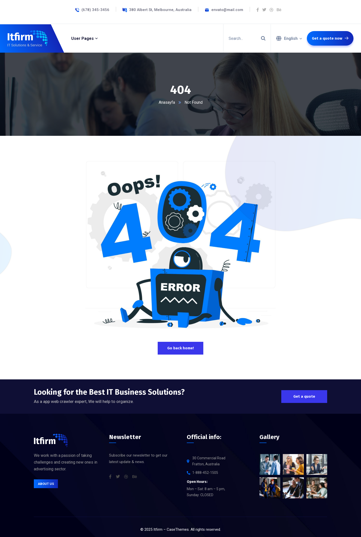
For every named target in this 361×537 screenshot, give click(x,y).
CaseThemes (178, 529)
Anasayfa (167, 102)
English (291, 38)
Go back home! (180, 348)
